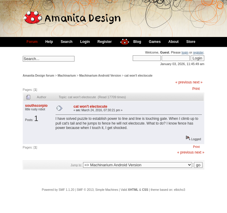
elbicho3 (179, 189)
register (198, 52)
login (184, 52)
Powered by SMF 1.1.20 (58, 189)
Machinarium (67, 75)
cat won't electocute (138, 75)
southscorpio (36, 106)
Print (196, 89)
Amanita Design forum (38, 75)
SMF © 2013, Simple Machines (97, 189)
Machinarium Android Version (100, 75)
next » (197, 82)
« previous (183, 82)
